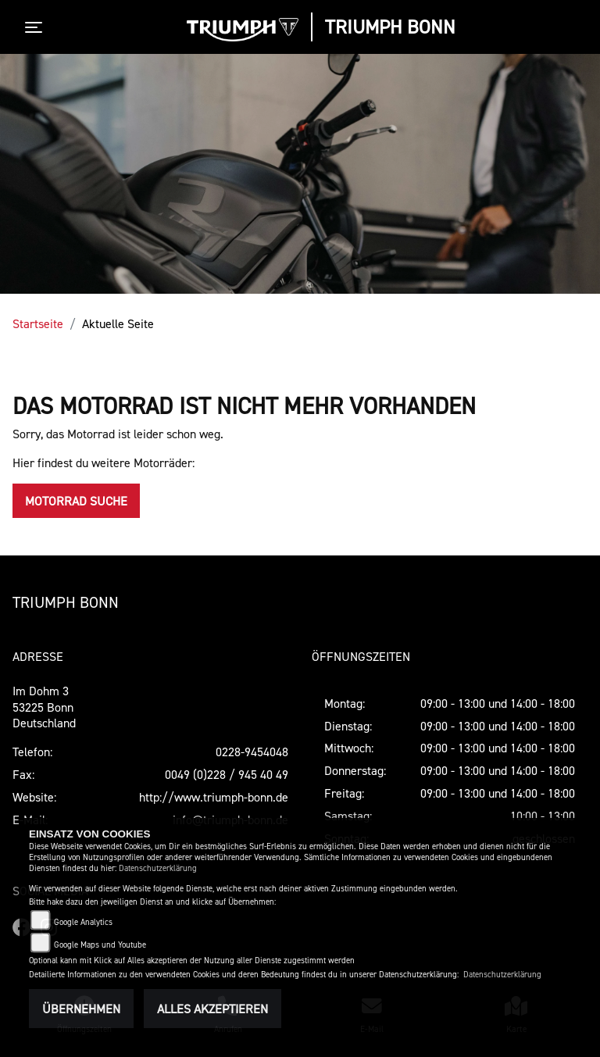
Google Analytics (83, 922)
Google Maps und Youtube (100, 945)
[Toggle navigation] (36, 27)
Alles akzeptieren (212, 1008)
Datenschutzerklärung (158, 868)
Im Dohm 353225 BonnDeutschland (44, 707)
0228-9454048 (252, 751)
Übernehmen (81, 1008)
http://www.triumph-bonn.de (213, 797)
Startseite (37, 323)
